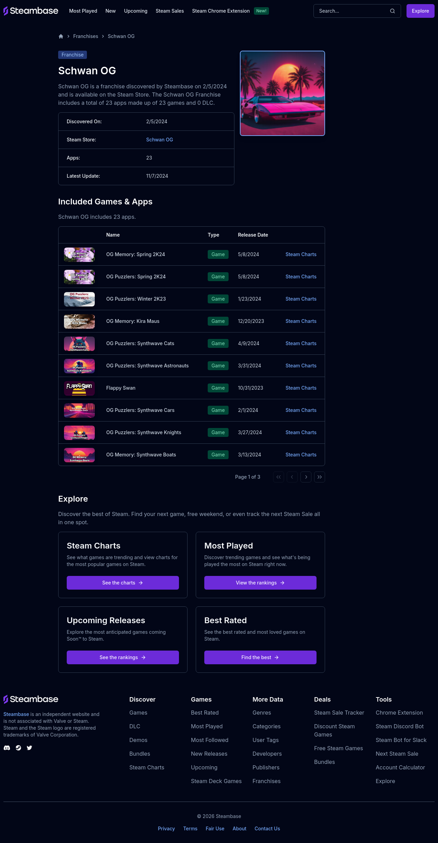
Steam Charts (301, 254)
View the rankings (260, 583)
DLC (134, 726)
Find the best (261, 657)
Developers (267, 753)
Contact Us (267, 828)
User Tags (266, 740)
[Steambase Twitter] (29, 748)
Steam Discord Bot (400, 726)
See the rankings (123, 657)
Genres (262, 712)
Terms (190, 828)
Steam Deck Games (216, 781)
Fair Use (215, 828)
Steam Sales (170, 11)
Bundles (139, 753)
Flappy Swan (121, 388)
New (110, 11)
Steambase (16, 714)
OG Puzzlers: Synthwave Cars (140, 410)
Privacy (166, 828)
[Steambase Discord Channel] (6, 748)
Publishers (266, 767)
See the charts (123, 583)
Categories (267, 726)
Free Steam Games (338, 748)
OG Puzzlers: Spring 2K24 (136, 276)
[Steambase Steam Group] (18, 748)
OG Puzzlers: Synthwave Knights (143, 432)
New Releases (209, 753)
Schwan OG (121, 36)
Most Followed (210, 740)
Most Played (83, 11)
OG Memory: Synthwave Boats (141, 454)
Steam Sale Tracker (339, 712)
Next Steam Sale (397, 753)
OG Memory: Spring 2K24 (135, 254)
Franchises (85, 36)
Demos (138, 740)
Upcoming (135, 11)
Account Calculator (400, 767)
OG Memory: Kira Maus (132, 321)
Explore (420, 11)
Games (138, 712)
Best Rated (205, 712)
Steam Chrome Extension (221, 11)
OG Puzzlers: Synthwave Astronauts (147, 365)
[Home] (61, 36)
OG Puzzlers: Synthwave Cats (140, 343)
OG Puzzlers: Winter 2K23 (136, 299)
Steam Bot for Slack (401, 740)
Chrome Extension (399, 712)
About (239, 828)
